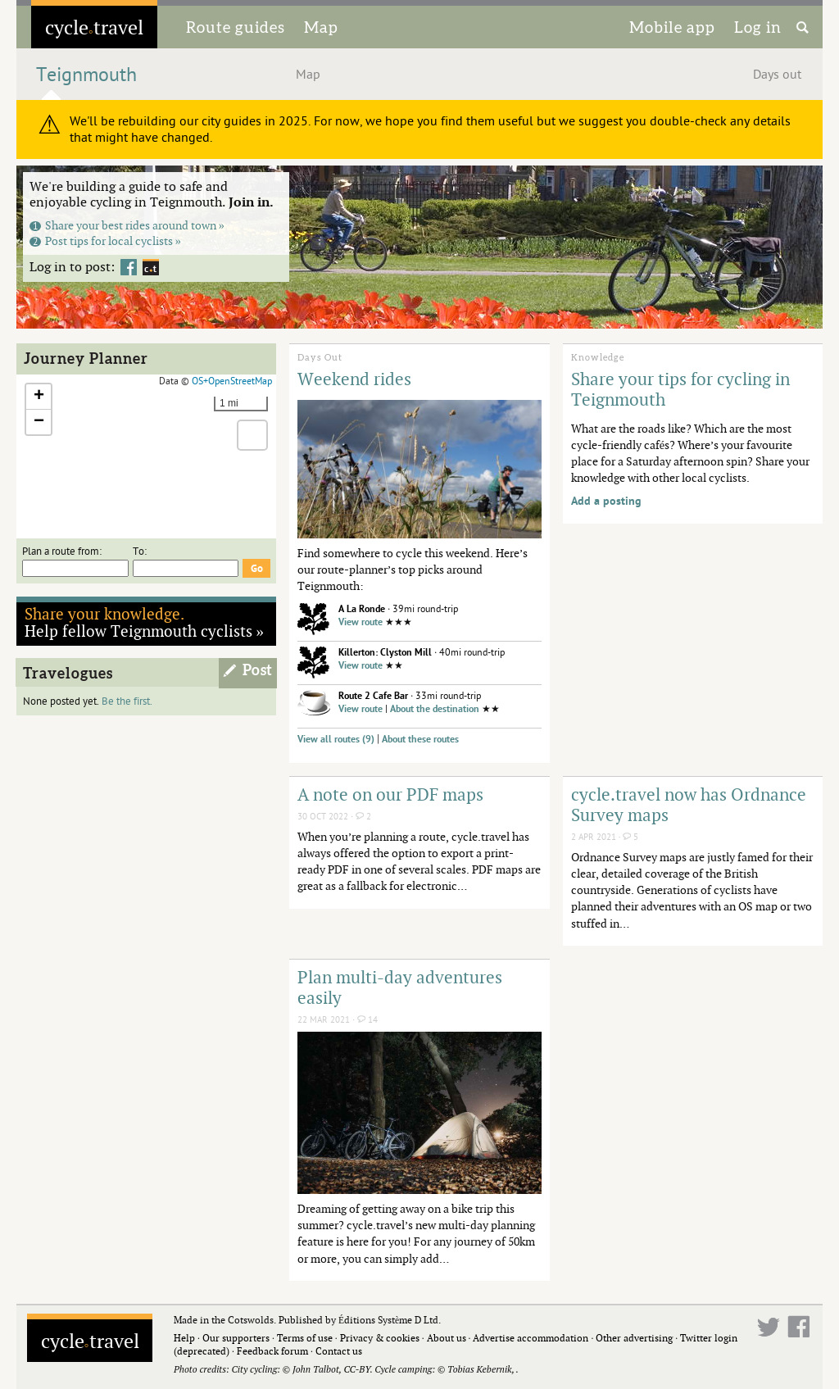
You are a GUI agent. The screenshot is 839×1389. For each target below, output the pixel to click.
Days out (777, 74)
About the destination (434, 709)
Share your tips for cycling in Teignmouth (680, 389)
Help (184, 1338)
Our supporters (236, 1338)
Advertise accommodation (530, 1338)
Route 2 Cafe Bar (373, 696)
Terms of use (305, 1338)
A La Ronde (361, 609)
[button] (38, 397)
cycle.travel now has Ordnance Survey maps (688, 804)
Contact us (338, 1351)
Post (258, 670)
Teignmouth (86, 75)
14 (367, 1020)
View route (360, 622)
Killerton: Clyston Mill (385, 652)
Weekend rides (354, 378)
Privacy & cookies (380, 1338)
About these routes (420, 739)
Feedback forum (272, 1351)
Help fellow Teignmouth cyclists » (145, 622)
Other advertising (634, 1338)
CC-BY (356, 1369)
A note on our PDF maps (390, 794)
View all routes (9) (335, 739)
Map (321, 27)
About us (446, 1338)
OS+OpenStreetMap (232, 381)
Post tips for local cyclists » (105, 240)
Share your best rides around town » (126, 225)
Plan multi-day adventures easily (399, 987)
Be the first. (127, 701)
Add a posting (606, 501)
